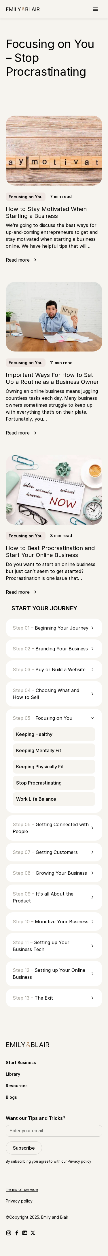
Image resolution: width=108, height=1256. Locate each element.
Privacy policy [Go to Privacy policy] (19, 1200)
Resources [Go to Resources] (17, 1085)
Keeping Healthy (34, 734)
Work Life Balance (36, 799)
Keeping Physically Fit (40, 766)
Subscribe (24, 1148)
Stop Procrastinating (39, 783)
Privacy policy (79, 1161)
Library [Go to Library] (13, 1074)
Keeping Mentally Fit (38, 750)
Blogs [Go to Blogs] (11, 1097)
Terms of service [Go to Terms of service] (22, 1189)
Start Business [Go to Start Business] (21, 1062)
